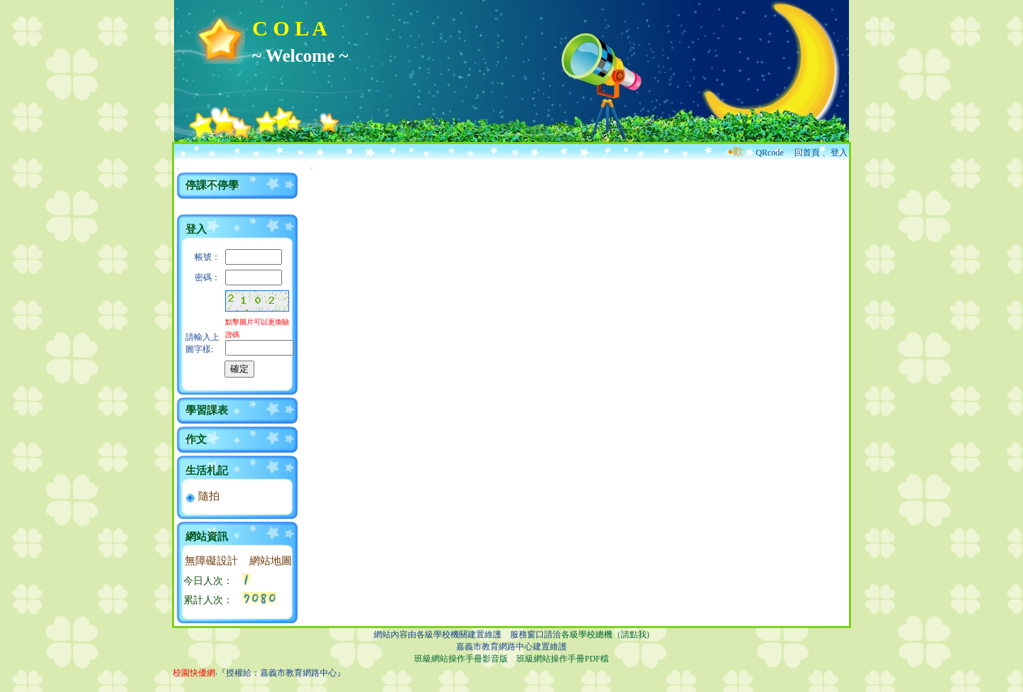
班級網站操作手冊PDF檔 (562, 659)
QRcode (770, 153)
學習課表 (206, 410)
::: (178, 168)
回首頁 (807, 153)
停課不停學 (212, 185)
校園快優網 (194, 673)
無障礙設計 (211, 560)
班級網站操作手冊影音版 (461, 659)
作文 (196, 439)
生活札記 (206, 470)
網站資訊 (206, 536)
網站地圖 (270, 560)
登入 (839, 153)
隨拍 (202, 496)
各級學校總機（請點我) (605, 634)
